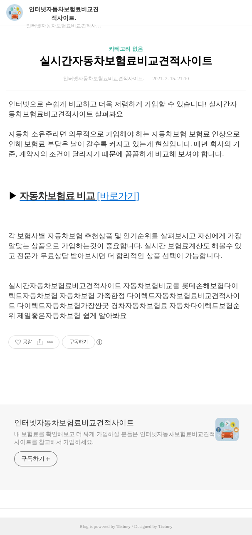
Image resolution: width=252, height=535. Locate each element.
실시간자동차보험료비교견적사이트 (126, 61)
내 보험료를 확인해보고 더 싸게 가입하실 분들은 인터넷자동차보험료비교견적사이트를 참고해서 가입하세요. (114, 438)
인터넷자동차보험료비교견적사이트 (74, 423)
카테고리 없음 (126, 49)
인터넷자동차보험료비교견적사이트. (64, 13)
